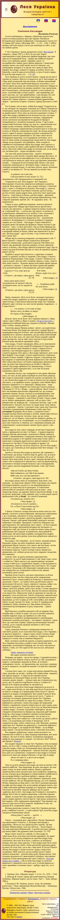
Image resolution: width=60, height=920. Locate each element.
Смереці (19, 917)
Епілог (17, 741)
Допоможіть (33, 899)
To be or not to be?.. (45, 321)
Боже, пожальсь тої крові (22, 652)
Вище (30, 893)
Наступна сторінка (42, 893)
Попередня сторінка (18, 893)
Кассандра (48, 52)
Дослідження (30, 26)
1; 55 (32, 74)
